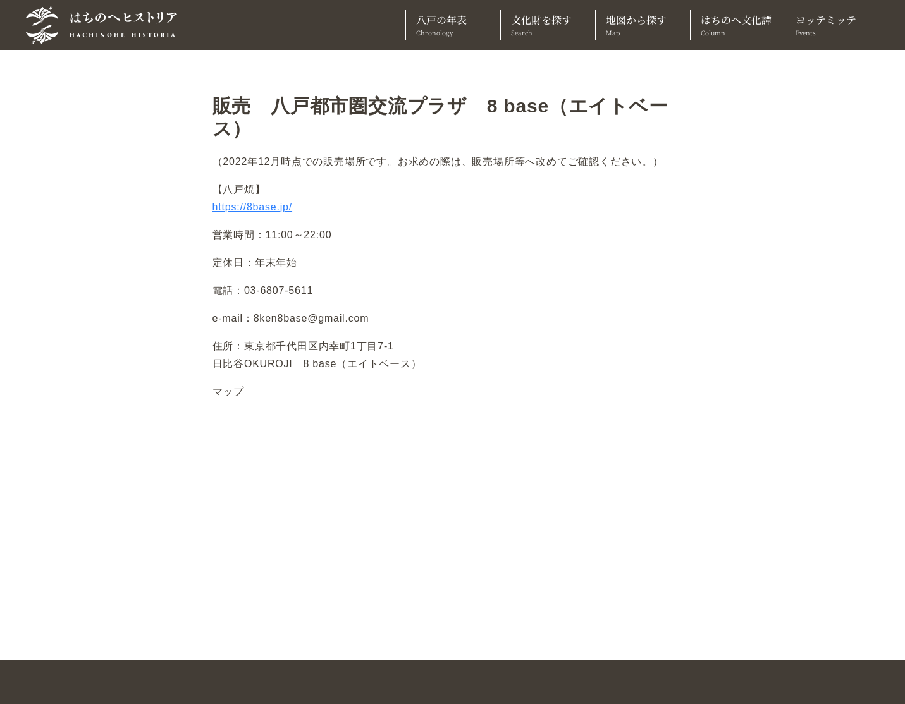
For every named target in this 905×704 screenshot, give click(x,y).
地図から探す (643, 25)
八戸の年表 (453, 25)
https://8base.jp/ (252, 207)
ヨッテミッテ (833, 25)
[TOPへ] (106, 25)
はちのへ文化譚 (738, 25)
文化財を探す (548, 25)
